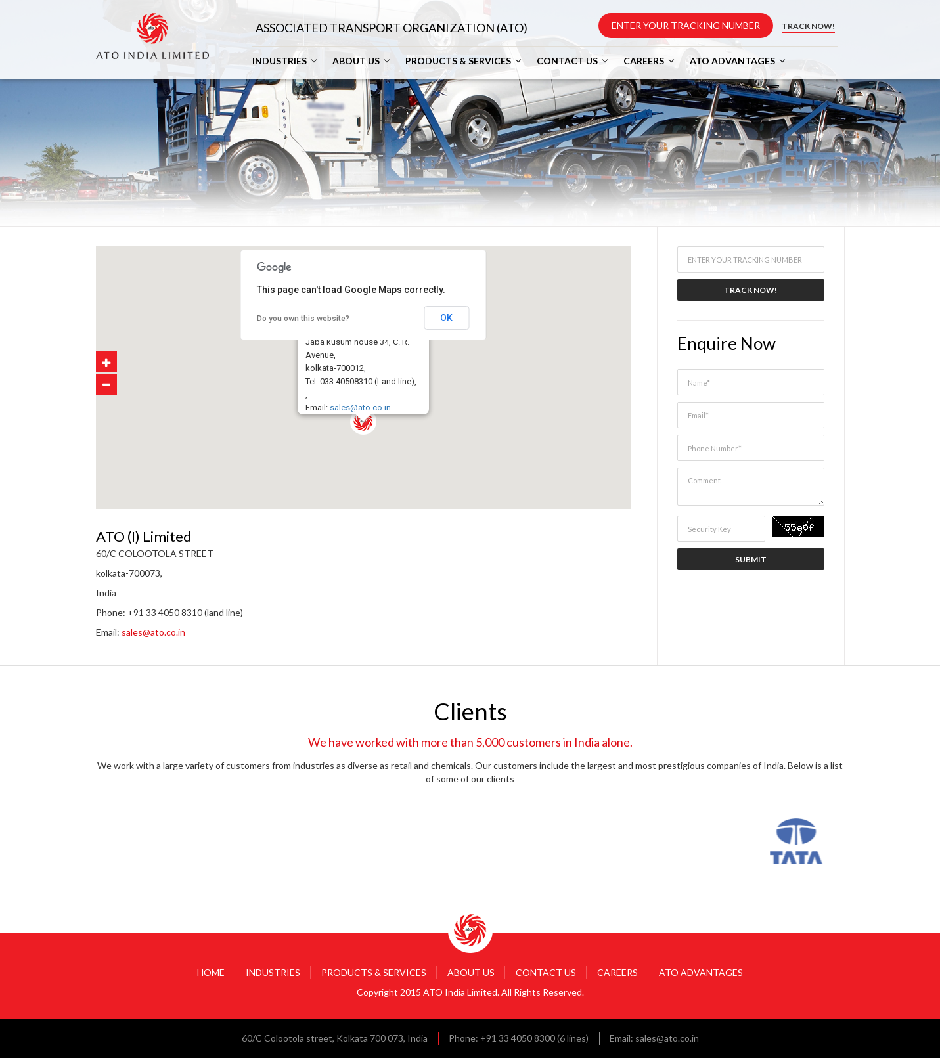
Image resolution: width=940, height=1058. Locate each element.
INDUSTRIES (279, 61)
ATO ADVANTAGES (732, 61)
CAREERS (643, 61)
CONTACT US (567, 61)
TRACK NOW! (808, 26)
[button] (393, 450)
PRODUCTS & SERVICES (458, 61)
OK (446, 318)
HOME (211, 972)
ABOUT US (356, 61)
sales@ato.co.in (360, 407)
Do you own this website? (303, 318)
